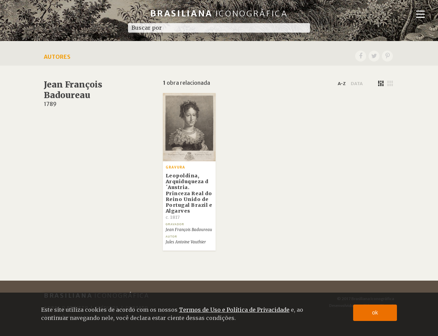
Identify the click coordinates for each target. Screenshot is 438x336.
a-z (342, 83)
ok (375, 312)
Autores (57, 56)
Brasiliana (219, 13)
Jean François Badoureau (189, 229)
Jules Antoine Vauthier (186, 242)
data (357, 83)
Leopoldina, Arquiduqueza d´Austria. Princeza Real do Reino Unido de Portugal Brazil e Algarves (189, 196)
